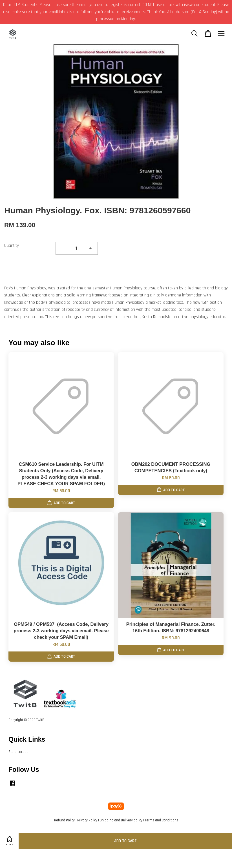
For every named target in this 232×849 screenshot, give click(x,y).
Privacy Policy (87, 820)
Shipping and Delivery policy (121, 820)
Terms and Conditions (161, 820)
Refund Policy (64, 820)
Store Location (19, 752)
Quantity (11, 245)
